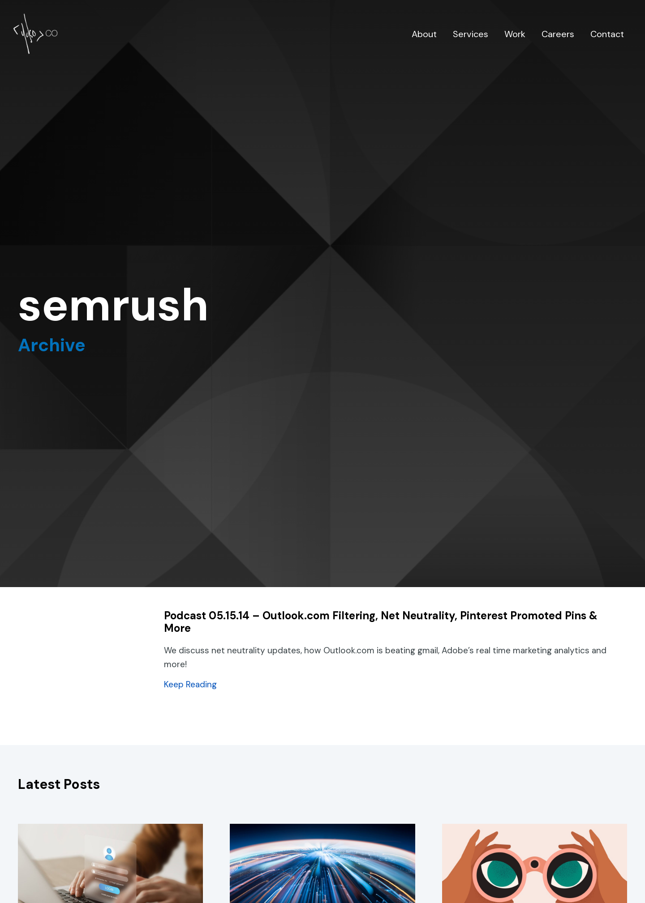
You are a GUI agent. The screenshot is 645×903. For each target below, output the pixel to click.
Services (470, 34)
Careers (558, 34)
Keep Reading (190, 684)
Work (514, 34)
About (424, 34)
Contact (607, 34)
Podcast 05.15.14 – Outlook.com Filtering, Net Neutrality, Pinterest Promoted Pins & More (381, 622)
